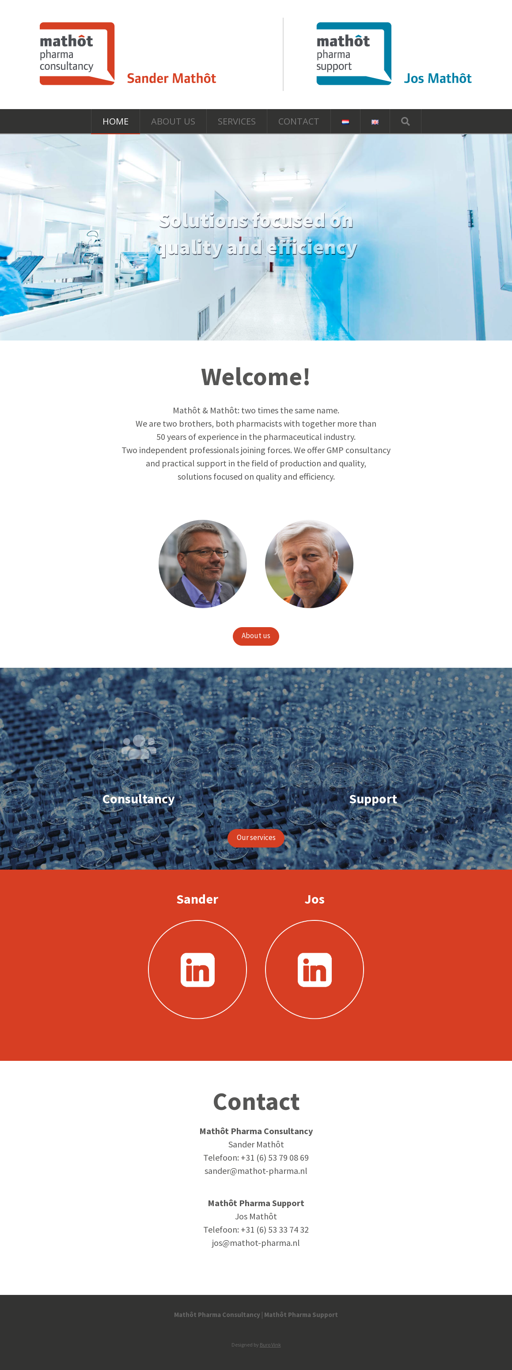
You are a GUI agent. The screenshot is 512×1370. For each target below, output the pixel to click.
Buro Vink (270, 1344)
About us (256, 635)
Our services (256, 837)
